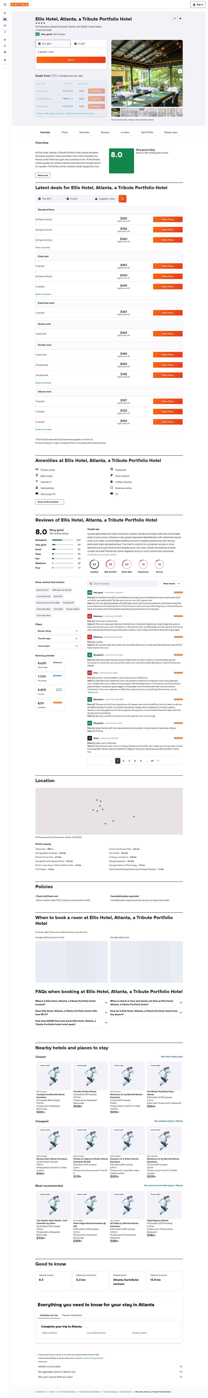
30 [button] (78, 98)
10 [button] (85, 77)
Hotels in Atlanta (139, 1333)
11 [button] (92, 77)
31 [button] (85, 98)
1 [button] (71, 70)
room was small (43, 596)
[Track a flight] (5, 46)
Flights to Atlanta (49, 1333)
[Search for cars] (5, 25)
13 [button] (58, 84)
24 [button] (85, 91)
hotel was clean (43, 609)
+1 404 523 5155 (43, 30)
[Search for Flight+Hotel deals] (5, 31)
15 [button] (71, 84)
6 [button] (57, 77)
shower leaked (72, 609)
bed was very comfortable (48, 602)
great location (43, 590)
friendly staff (68, 602)
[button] (5, 4)
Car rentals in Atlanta (96, 1333)
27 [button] (57, 98)
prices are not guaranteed (93, 1358)
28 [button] (64, 98)
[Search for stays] (5, 19)
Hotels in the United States (89, 1392)
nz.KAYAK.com (40, 1392)
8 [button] (71, 77)
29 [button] (71, 98)
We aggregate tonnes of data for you (110, 1371)
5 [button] (99, 70)
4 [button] (92, 70)
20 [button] (57, 91)
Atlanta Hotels (126, 1392)
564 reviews (59, 34)
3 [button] (85, 70)
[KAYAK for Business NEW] (5, 52)
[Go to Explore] (5, 40)
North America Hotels (66, 1392)
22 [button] (71, 91)
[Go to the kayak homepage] (19, 4)
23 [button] (78, 91)
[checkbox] (49, 665)
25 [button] (92, 91)
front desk (58, 609)
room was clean (43, 615)
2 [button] (78, 70)
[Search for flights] (5, 13)
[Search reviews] (125, 584)
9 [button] (78, 77)
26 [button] (99, 91)
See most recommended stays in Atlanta (163, 1185)
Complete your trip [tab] (49, 1315)
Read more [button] (93, 692)
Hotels (52, 1392)
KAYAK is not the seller (110, 1366)
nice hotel (58, 596)
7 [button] (64, 77)
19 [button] (99, 84)
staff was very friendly (61, 590)
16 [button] (78, 84)
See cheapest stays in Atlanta (168, 1121)
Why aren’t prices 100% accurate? (110, 1377)
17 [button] (85, 84)
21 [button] (65, 91)
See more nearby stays (172, 1056)
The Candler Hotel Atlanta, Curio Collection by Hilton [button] (52, 1222)
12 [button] (99, 77)
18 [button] (92, 84)
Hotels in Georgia (110, 1392)
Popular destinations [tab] (72, 1315)
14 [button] (65, 84)
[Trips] (5, 60)
